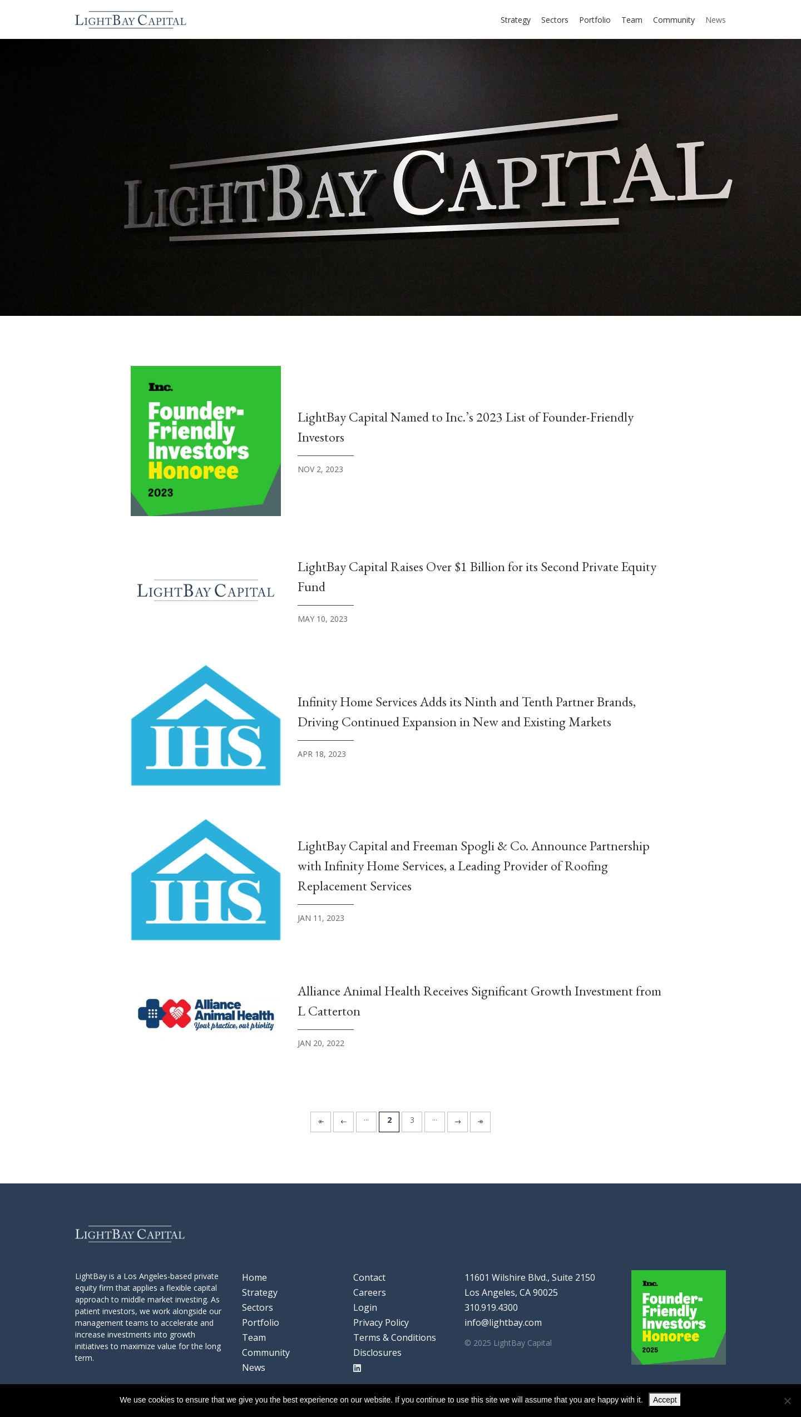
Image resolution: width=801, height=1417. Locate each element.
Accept (665, 1399)
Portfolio (595, 19)
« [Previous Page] (343, 1119)
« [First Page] (321, 1119)
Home (254, 1277)
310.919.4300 (491, 1307)
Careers (369, 1292)
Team (631, 19)
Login (365, 1307)
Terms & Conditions (394, 1337)
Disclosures (377, 1352)
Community (674, 19)
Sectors (554, 19)
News (715, 19)
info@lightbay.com (503, 1322)
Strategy (516, 19)
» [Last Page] (480, 1119)
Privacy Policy (381, 1322)
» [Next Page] (457, 1119)
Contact (369, 1277)
